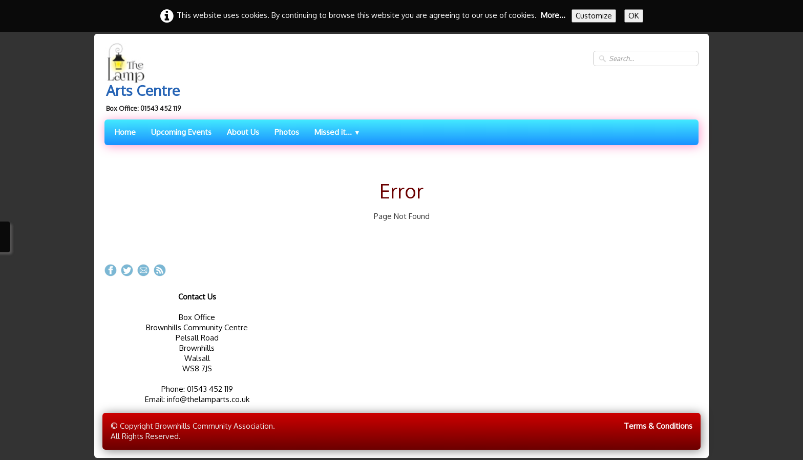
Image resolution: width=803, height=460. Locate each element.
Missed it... (337, 132)
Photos (286, 132)
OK (633, 16)
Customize (594, 16)
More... (553, 15)
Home (125, 132)
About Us (243, 132)
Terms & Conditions (658, 426)
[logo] (146, 78)
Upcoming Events (181, 132)
